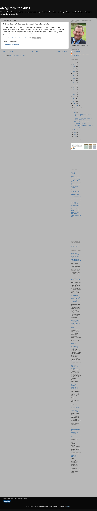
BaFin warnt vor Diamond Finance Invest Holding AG (75, 279)
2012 (74, 92)
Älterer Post (62, 52)
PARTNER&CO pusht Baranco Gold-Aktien (75, 455)
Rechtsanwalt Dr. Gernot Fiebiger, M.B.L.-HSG (81, 54)
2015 (74, 85)
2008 (74, 101)
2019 (74, 75)
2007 (74, 103)
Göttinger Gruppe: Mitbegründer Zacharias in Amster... (82, 122)
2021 (74, 71)
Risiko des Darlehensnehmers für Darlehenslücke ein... (82, 115)
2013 (74, 89)
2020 (74, 73)
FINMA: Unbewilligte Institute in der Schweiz (74, 366)
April (75, 134)
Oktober (76, 105)
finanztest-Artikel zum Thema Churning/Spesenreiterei (76, 214)
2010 (74, 96)
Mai (75, 132)
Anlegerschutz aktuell (15, 8)
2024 (74, 64)
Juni (75, 129)
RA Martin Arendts (77, 51)
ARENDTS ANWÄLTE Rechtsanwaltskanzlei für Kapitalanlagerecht (76, 174)
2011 (74, 94)
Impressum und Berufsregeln (75, 245)
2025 (74, 62)
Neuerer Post (8, 52)
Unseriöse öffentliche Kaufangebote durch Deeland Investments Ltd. (75, 387)
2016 (74, 82)
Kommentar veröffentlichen (12, 44)
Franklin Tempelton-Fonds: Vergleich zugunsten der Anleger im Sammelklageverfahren (76, 432)
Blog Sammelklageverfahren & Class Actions (76, 185)
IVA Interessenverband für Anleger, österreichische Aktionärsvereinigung (76, 203)
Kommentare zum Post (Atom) (17, 55)
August (76, 110)
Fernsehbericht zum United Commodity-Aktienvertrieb (75, 409)
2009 (74, 99)
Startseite (35, 52)
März (75, 136)
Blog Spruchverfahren (75, 190)
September (77, 107)
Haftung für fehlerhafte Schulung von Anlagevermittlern (75, 345)
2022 (74, 69)
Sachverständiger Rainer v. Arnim (75, 209)
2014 (74, 87)
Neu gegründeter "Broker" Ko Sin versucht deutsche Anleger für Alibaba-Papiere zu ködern (76, 324)
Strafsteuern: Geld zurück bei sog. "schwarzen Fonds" (83, 118)
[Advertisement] (79, 159)
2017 (74, 80)
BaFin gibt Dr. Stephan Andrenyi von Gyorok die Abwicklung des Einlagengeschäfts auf (75, 299)
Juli (75, 112)
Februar (76, 139)
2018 (74, 78)
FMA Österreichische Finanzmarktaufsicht (76, 195)
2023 (74, 66)
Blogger (68, 506)
